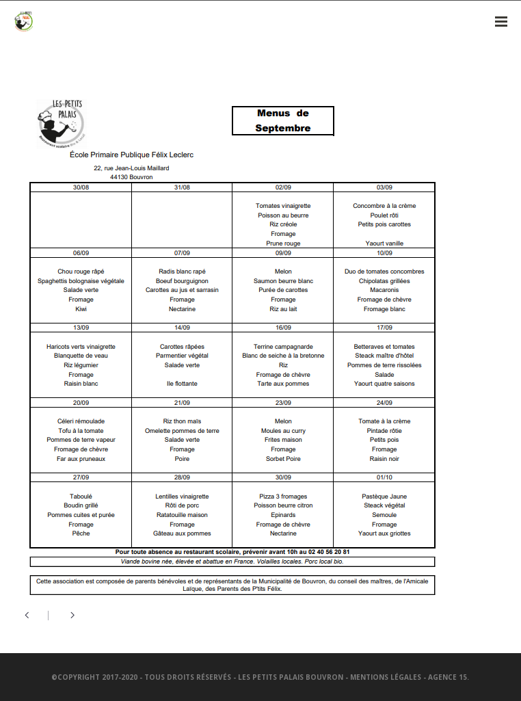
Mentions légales (385, 677)
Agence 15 (447, 677)
